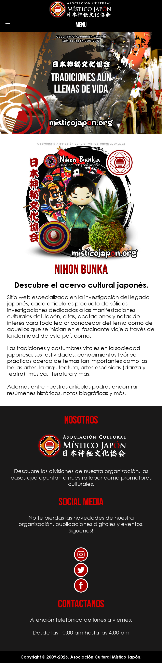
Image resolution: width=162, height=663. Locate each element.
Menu (46, 26)
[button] (12, 83)
